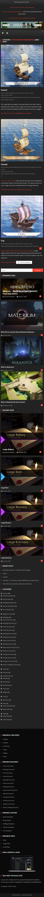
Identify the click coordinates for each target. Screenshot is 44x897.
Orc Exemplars (7, 609)
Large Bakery (8, 449)
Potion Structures (8, 640)
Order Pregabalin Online (8, 262)
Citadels (5, 678)
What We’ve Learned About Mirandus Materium (17, 332)
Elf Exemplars (7, 599)
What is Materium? (7, 367)
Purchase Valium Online (8, 181)
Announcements (8, 706)
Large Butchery (6, 558)
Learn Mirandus (29, 7)
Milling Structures (8, 637)
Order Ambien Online (7, 100)
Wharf (5, 573)
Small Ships (6, 719)
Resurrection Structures (10, 647)
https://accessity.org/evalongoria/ (12, 11)
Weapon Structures (9, 661)
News (4, 703)
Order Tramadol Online (17, 7)
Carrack (4, 164)
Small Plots (6, 685)
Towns (5, 689)
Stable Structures (8, 651)
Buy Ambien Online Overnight (10, 113)
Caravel (4, 90)
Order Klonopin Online (7, 171)
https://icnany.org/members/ (22, 40)
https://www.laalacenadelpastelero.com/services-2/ (16, 97)
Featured (5, 672)
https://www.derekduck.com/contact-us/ (13, 93)
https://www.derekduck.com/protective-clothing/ (15, 246)
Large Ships (6, 716)
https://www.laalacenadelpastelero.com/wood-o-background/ (19, 167)
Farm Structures (8, 627)
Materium (6, 700)
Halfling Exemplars (8, 603)
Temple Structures (8, 658)
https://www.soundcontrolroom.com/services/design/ (17, 251)
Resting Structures (8, 644)
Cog (2, 241)
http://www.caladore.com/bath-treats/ (12, 244)
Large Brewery (6, 523)
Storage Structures (8, 654)
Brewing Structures (8, 623)
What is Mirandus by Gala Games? (13, 402)
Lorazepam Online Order (8, 886)
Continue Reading (25, 113)
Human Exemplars (8, 606)
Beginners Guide (8, 614)
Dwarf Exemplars (8, 596)
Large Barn (5, 488)
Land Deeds (6, 676)
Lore (4, 696)
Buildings (5, 617)
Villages (5, 692)
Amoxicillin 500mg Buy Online (10, 189)
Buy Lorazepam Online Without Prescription (13, 174)
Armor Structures (8, 620)
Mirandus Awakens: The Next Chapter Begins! (16, 570)
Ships (4, 714)
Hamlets (5, 682)
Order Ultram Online (6, 95)
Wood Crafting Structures (10, 665)
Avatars (5, 593)
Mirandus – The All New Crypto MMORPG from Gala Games (20, 292)
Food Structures (8, 630)
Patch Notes (6, 709)
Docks (5, 669)
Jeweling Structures (9, 633)
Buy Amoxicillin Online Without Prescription (22, 18)
